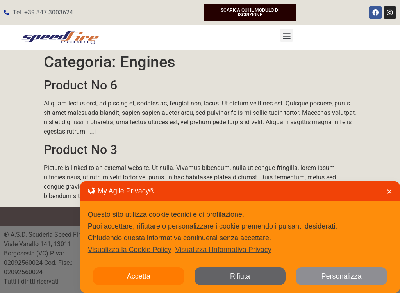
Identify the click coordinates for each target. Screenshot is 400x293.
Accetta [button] (138, 276)
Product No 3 (80, 149)
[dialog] (240, 237)
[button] (286, 35)
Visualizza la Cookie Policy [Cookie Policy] (129, 250)
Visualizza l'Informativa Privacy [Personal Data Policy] (223, 250)
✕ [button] (389, 192)
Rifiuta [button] (240, 276)
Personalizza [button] (341, 276)
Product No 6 (80, 85)
